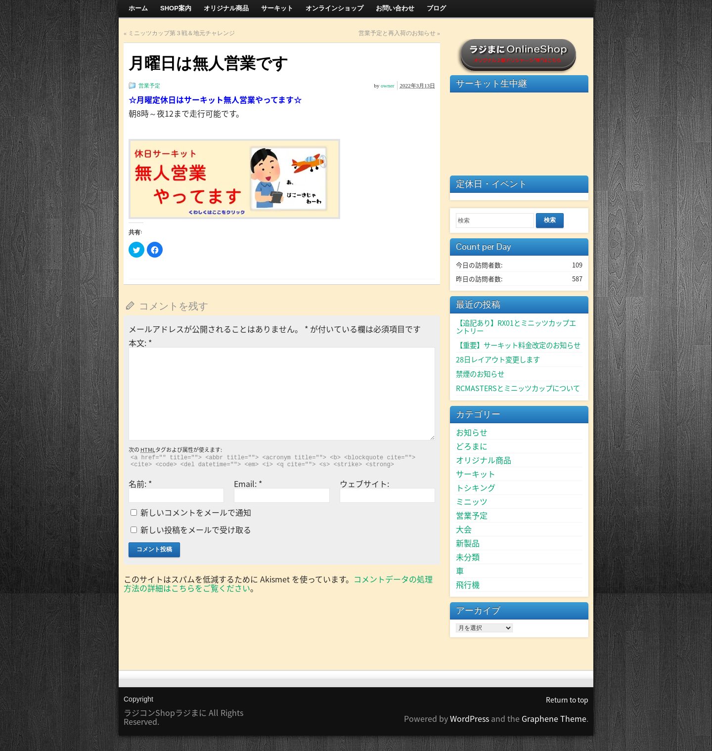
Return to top (567, 700)
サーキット (475, 474)
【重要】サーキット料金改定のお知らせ (518, 345)
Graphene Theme (554, 718)
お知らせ (472, 432)
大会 (464, 529)
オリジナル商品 (483, 460)
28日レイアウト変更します (498, 359)
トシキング (475, 487)
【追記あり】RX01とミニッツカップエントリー (516, 326)
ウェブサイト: (364, 483)
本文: (140, 343)
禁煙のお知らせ (480, 373)
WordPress (469, 718)
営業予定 (149, 85)
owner (388, 85)
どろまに (472, 446)
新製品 (468, 543)
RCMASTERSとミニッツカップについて (518, 388)
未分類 (468, 557)
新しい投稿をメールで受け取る (195, 529)
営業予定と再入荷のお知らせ (397, 33)
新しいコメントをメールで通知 (195, 512)
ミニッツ (472, 501)
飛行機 (468, 584)
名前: (140, 483)
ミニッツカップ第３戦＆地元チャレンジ (181, 33)
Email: (248, 483)
